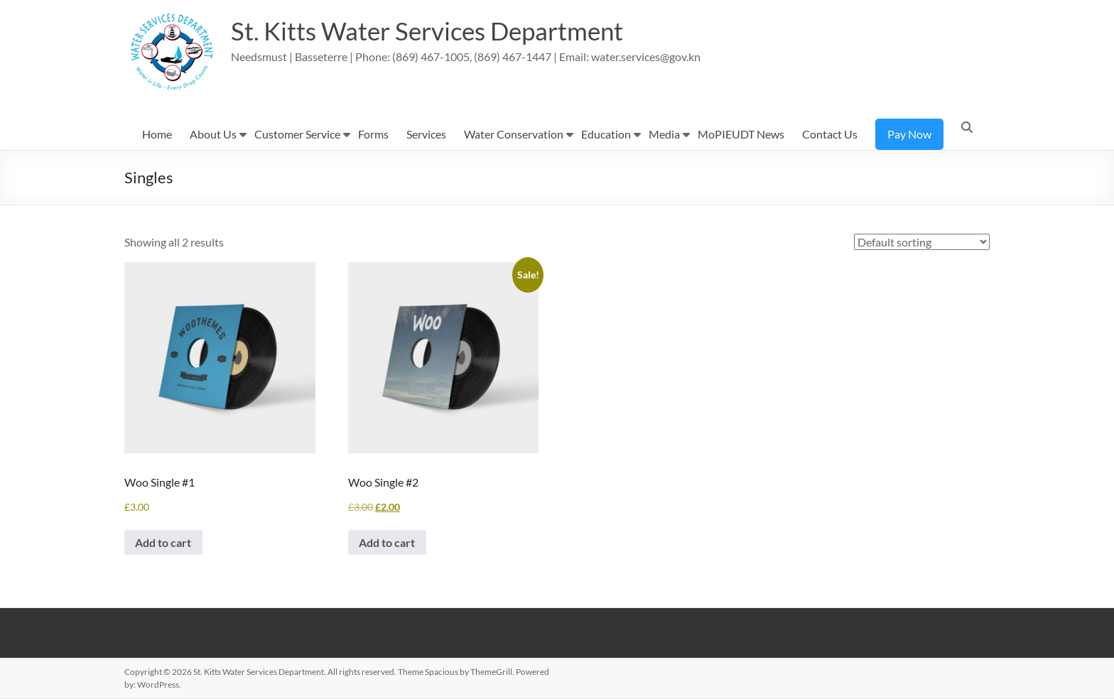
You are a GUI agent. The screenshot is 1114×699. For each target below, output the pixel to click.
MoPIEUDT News (741, 134)
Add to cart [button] (164, 542)
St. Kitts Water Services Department (433, 30)
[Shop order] (922, 242)
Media (664, 134)
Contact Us (830, 134)
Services (426, 134)
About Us (213, 134)
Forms (373, 134)
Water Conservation (513, 134)
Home (157, 134)
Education (606, 134)
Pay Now (909, 134)
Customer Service (297, 134)
